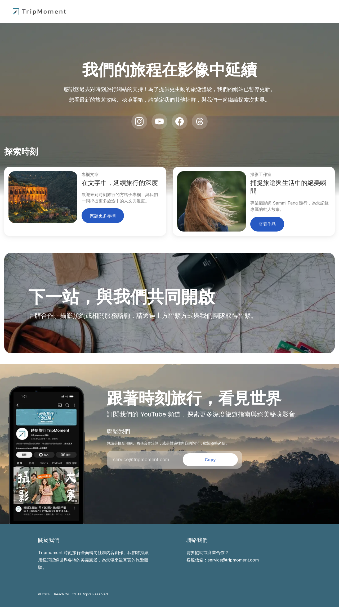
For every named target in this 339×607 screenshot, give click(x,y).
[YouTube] (159, 121)
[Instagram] (139, 121)
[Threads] (200, 121)
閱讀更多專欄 (102, 215)
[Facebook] (180, 121)
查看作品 (267, 224)
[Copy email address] (210, 459)
